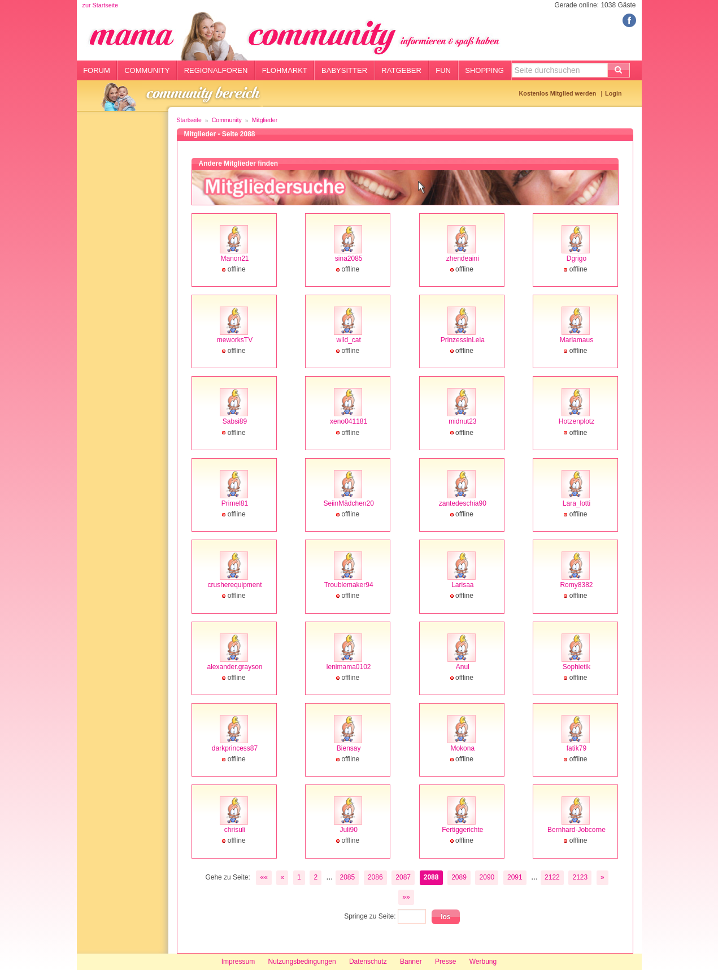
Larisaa (462, 585)
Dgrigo (576, 258)
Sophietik (576, 667)
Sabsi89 (235, 421)
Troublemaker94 (348, 585)
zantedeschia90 (462, 503)
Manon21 (234, 258)
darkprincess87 (235, 748)
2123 (580, 877)
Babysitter (344, 70)
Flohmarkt (284, 70)
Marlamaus (576, 340)
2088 (431, 877)
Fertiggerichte (462, 830)
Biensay (349, 748)
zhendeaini (462, 258)
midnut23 (462, 421)
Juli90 (348, 830)
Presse (445, 961)
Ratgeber (401, 70)
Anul (462, 667)
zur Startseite (100, 5)
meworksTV (235, 340)
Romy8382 (576, 585)
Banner (411, 961)
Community (146, 70)
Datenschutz (368, 961)
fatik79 (576, 748)
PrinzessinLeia (463, 340)
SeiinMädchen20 (348, 503)
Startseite (189, 120)
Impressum (238, 961)
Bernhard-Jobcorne (576, 830)
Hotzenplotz (576, 421)
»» (406, 897)
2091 (515, 877)
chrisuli (234, 830)
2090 (487, 877)
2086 (375, 877)
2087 (403, 877)
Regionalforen (216, 70)
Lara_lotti (576, 503)
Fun (443, 70)
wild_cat (348, 340)
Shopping (484, 70)
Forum (96, 70)
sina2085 (349, 258)
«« (263, 877)
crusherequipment (234, 585)
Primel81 (234, 503)
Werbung (483, 961)
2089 (459, 877)
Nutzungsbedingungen (302, 961)
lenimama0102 (349, 667)
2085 (347, 877)
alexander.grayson (234, 667)
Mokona (462, 748)
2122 (552, 877)
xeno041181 (348, 421)
